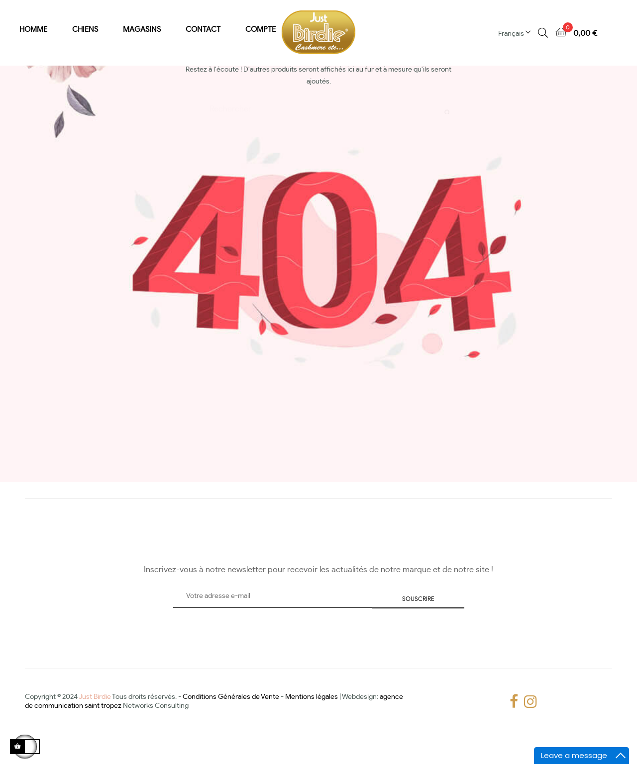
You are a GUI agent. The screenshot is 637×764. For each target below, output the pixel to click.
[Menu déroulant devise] (518, 33)
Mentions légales (311, 724)
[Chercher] (318, 133)
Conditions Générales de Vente (231, 724)
